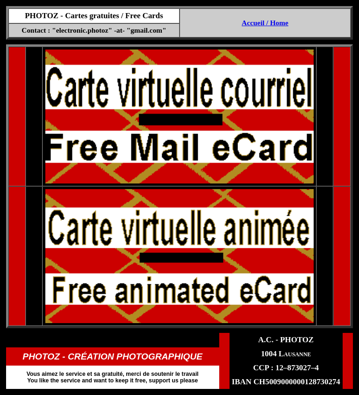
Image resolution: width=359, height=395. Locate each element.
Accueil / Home (265, 23)
